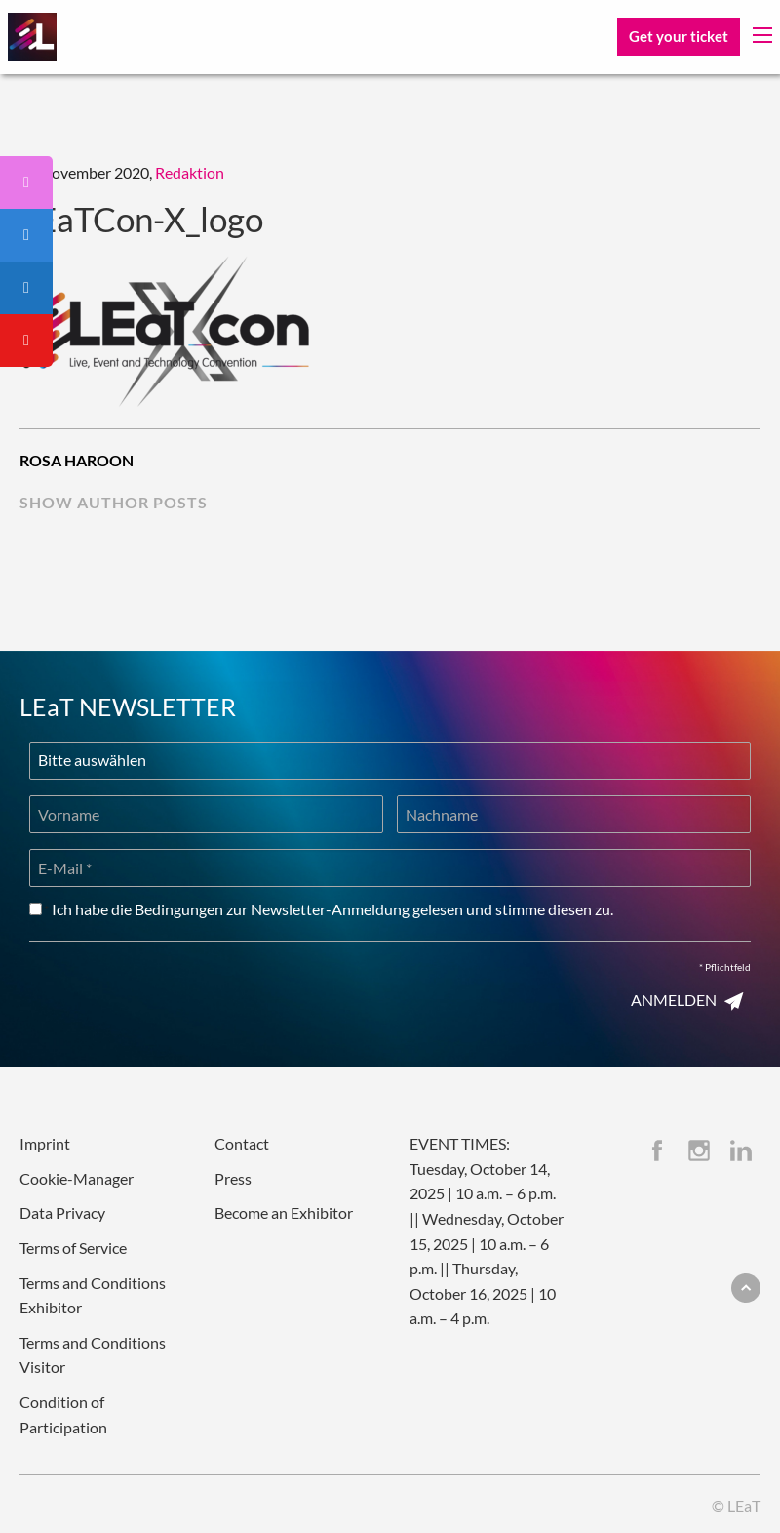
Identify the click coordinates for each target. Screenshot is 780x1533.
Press (233, 1178)
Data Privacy (62, 1212)
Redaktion (189, 172)
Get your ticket (678, 36)
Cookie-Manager (77, 1178)
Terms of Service (73, 1247)
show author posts (114, 502)
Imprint (45, 1143)
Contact (241, 1143)
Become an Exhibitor (283, 1212)
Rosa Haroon (77, 460)
